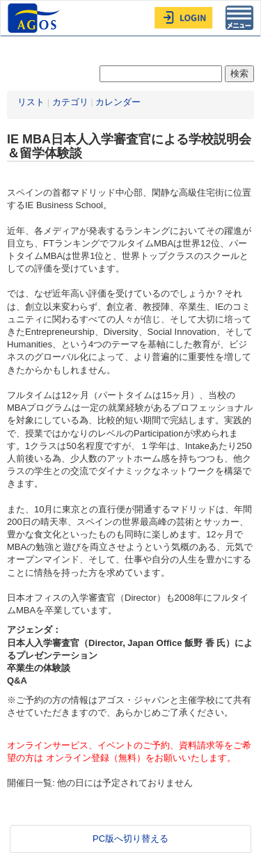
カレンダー (118, 102)
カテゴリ (70, 102)
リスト (31, 102)
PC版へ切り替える (130, 838)
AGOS (35, 18)
